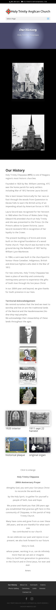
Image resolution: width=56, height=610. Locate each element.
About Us (23, 585)
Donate (42, 588)
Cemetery (26, 588)
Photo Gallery (13, 588)
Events (43, 585)
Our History (12, 585)
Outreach (33, 585)
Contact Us (26, 592)
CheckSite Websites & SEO (28, 607)
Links (34, 588)
